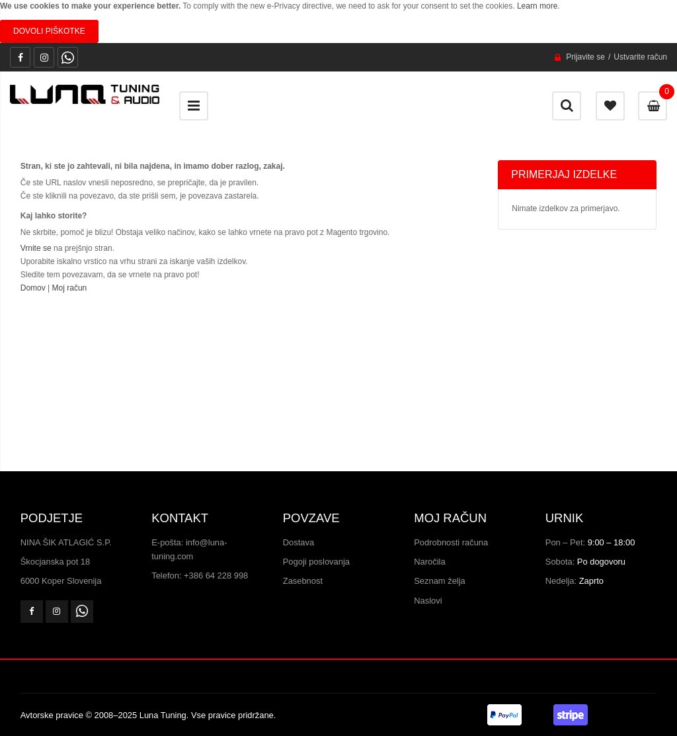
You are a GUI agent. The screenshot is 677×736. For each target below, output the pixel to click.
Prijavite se (585, 57)
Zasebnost (303, 581)
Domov (33, 288)
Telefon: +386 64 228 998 (199, 575)
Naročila (429, 562)
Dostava (298, 542)
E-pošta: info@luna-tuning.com (189, 549)
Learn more (537, 6)
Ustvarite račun (640, 57)
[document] (338, 21)
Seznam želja (439, 581)
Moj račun (69, 288)
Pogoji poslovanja (316, 562)
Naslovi (428, 601)
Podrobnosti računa (451, 542)
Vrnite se (36, 248)
